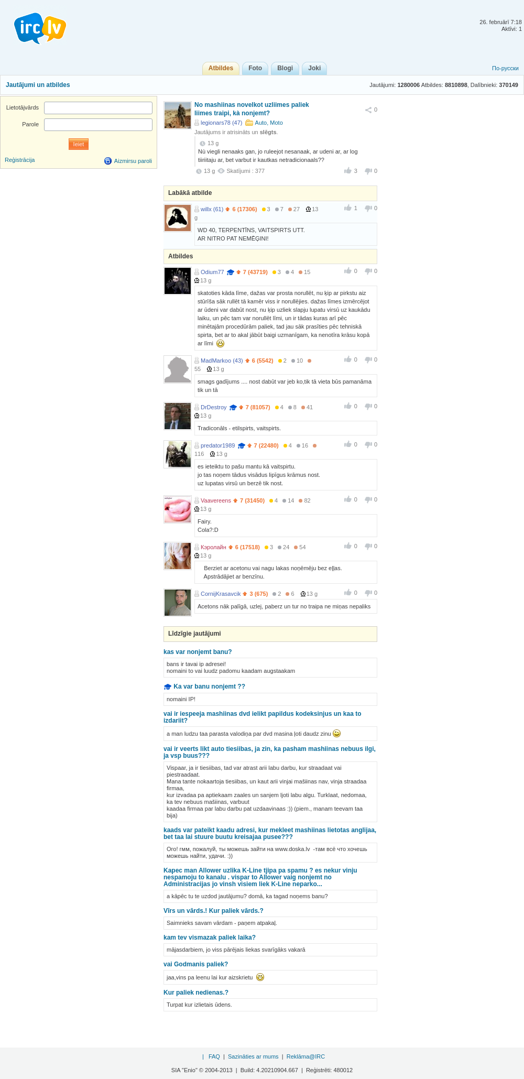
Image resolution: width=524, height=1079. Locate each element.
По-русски (505, 68)
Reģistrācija (20, 160)
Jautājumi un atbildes (38, 85)
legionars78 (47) (222, 122)
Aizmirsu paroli (133, 161)
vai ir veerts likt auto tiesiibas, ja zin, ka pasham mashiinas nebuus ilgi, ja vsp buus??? (269, 752)
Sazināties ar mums (253, 1056)
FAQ (214, 1056)
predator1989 (218, 445)
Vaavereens (216, 500)
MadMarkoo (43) (222, 360)
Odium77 (212, 272)
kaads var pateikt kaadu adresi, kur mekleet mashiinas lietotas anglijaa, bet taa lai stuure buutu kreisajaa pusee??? (269, 833)
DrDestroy (214, 407)
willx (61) (212, 209)
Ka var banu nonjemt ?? (209, 686)
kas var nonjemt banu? (197, 652)
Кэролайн (213, 547)
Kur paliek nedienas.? (195, 992)
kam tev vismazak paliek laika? (209, 937)
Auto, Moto (269, 122)
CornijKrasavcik (221, 594)
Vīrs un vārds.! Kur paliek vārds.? (213, 910)
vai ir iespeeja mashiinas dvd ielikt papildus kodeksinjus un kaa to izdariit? (262, 717)
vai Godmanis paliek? (195, 964)
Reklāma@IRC (306, 1056)
